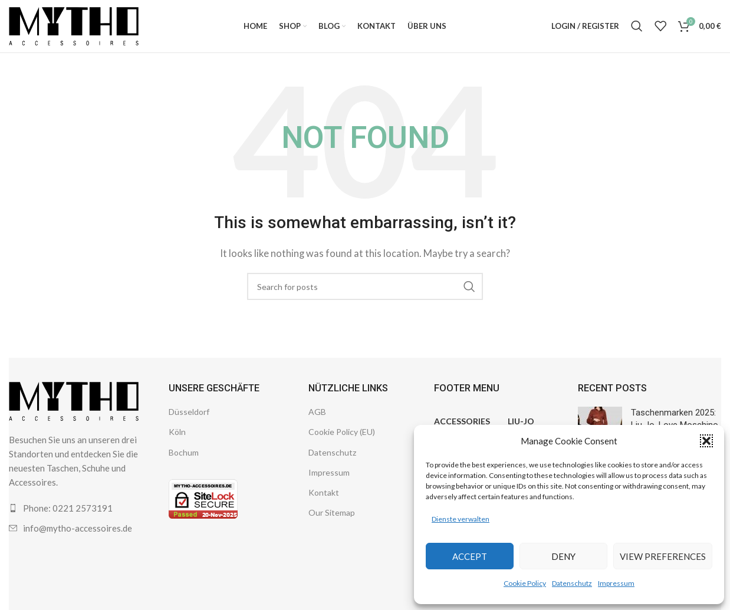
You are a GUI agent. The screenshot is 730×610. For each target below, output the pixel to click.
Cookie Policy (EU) (341, 433)
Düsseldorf (189, 413)
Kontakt (323, 493)
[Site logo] (74, 25)
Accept (469, 556)
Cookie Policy (525, 583)
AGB (317, 413)
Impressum (616, 583)
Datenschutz (572, 583)
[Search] (637, 26)
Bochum (184, 453)
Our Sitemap (331, 514)
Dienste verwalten (460, 519)
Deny (563, 556)
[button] (706, 441)
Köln (177, 433)
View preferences (663, 556)
